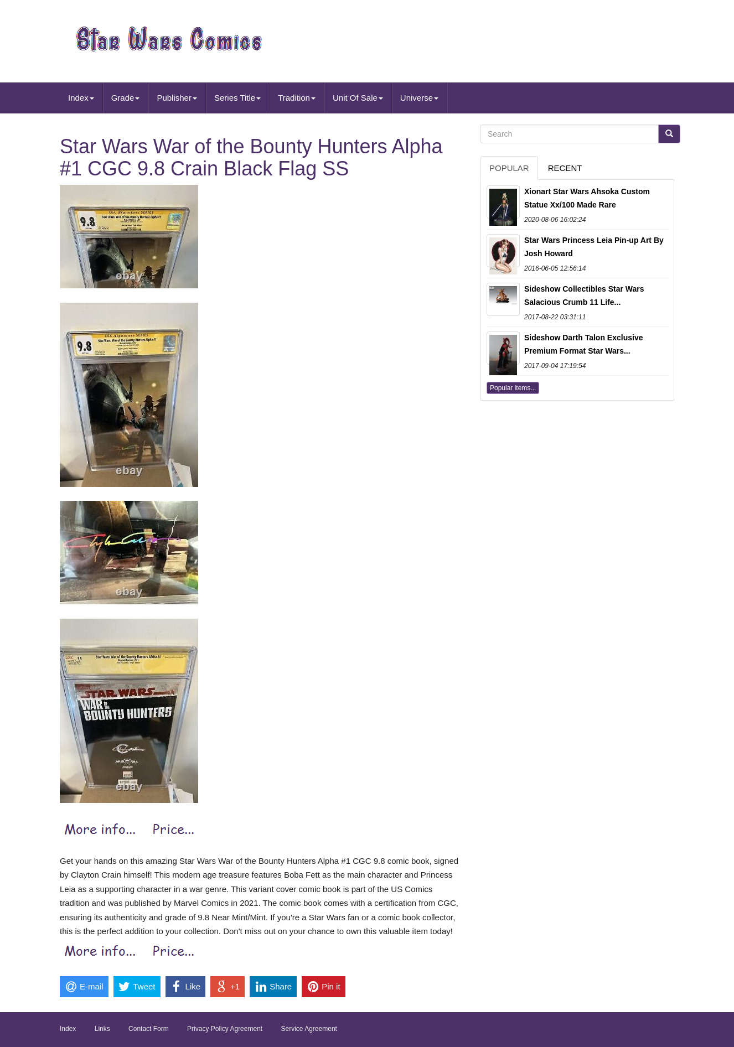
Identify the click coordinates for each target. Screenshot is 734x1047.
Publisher (177, 97)
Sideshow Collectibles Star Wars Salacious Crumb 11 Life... (584, 295)
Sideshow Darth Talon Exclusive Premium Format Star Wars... (583, 344)
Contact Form (148, 1029)
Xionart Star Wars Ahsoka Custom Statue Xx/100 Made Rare (587, 198)
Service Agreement (309, 1029)
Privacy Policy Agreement (224, 1029)
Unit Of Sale (358, 97)
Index (81, 97)
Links (102, 1029)
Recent (565, 168)
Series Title (237, 97)
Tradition (297, 97)
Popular (509, 168)
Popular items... (513, 388)
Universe (419, 97)
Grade (125, 97)
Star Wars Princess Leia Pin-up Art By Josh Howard (594, 247)
